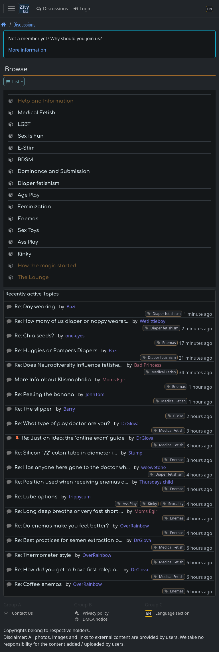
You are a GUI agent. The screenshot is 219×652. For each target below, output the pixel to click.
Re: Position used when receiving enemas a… (71, 482)
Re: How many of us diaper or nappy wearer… (71, 321)
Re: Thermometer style (43, 555)
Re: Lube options (36, 497)
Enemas (28, 218)
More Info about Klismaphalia (53, 379)
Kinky (24, 254)
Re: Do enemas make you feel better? (62, 526)
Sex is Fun (31, 136)
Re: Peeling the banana (44, 394)
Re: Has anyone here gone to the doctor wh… (72, 467)
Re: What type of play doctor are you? (62, 423)
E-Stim (26, 148)
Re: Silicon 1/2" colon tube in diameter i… (66, 453)
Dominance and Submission (54, 171)
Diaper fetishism (38, 183)
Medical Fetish (36, 112)
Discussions (52, 8)
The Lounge (33, 277)
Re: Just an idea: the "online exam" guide (73, 438)
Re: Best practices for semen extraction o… (68, 540)
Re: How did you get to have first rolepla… (67, 569)
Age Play (28, 195)
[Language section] (210, 9)
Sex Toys (28, 230)
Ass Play (28, 242)
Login (82, 8)
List (12, 81)
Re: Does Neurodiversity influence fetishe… (69, 365)
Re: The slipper (33, 409)
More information (27, 50)
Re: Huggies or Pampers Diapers (56, 350)
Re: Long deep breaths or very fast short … (69, 511)
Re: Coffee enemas (38, 584)
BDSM (25, 159)
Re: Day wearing (35, 306)
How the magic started (47, 265)
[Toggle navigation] (11, 8)
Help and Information (46, 101)
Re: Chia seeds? (34, 336)
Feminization (34, 206)
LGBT (24, 124)
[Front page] (3, 24)
